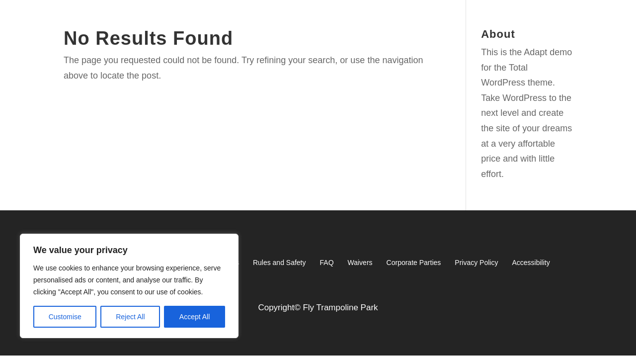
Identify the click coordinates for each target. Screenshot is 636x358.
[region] (129, 286)
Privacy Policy (476, 263)
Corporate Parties (414, 263)
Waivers (360, 263)
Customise (65, 317)
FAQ (327, 263)
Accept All (194, 317)
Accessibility (531, 263)
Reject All (130, 317)
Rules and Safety (279, 263)
